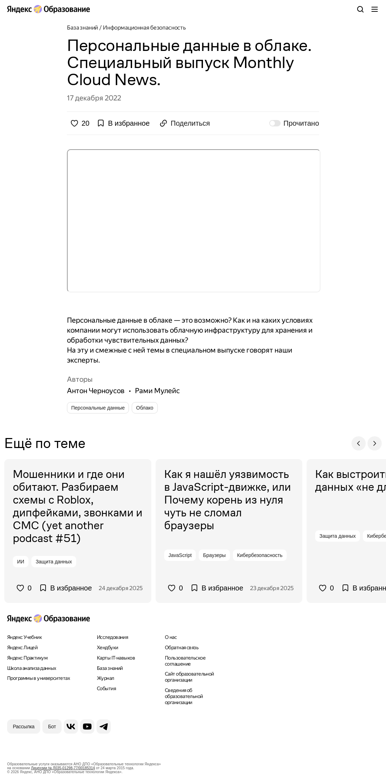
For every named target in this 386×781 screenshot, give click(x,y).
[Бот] (52, 726)
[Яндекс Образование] (48, 9)
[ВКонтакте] (71, 726)
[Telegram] (103, 726)
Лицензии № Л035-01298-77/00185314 (63, 768)
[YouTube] (87, 726)
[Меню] (374, 9)
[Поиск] (360, 9)
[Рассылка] (23, 726)
